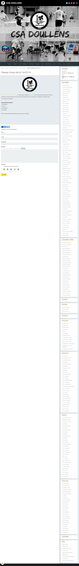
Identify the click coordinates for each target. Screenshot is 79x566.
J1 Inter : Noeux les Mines (67, 131)
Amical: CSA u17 (65, 246)
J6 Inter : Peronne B (66, 115)
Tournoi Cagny (65, 333)
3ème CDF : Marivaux (66, 91)
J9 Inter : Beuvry (65, 160)
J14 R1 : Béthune (65, 474)
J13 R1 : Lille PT (65, 472)
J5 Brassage (64, 372)
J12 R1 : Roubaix (65, 406)
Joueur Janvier (65, 184)
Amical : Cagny (65, 528)
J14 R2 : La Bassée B (66, 204)
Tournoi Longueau (65, 335)
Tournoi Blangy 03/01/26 (67, 380)
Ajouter (4, 174)
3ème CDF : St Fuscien (66, 162)
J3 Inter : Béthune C (66, 89)
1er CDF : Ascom (65, 146)
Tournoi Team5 (65, 283)
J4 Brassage (64, 370)
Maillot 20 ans (65, 554)
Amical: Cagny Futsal (66, 417)
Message (3, 146)
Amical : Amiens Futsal (66, 341)
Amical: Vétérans (65, 483)
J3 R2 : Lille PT (65, 138)
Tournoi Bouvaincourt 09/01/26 (68, 386)
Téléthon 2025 (65, 546)
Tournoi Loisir (65, 558)
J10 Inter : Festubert (66, 170)
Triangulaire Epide (65, 144)
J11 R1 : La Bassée (66, 466)
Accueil (2, 68)
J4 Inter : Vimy (65, 95)
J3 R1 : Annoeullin (65, 382)
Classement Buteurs (66, 140)
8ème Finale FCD (65, 213)
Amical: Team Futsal (66, 291)
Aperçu (23, 148)
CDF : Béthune (65, 505)
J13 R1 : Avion (65, 408)
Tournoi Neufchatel (66, 518)
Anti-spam (3, 164)
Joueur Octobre (65, 107)
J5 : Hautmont (65, 497)
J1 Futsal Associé (65, 270)
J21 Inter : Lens (65, 225)
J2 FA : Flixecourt (65, 186)
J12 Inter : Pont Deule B (66, 178)
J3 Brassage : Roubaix (66, 493)
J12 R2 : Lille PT (65, 180)
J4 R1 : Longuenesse (66, 452)
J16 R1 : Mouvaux (65, 410)
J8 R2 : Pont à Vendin (66, 176)
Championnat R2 (65, 85)
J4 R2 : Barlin (64, 510)
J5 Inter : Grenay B (65, 99)
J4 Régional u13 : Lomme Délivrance (67, 346)
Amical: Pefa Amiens (66, 425)
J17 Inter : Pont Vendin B (67, 211)
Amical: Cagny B (65, 93)
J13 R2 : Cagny (65, 148)
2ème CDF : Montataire (66, 150)
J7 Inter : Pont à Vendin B (67, 135)
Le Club (9, 63)
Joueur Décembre (65, 164)
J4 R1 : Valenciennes (66, 384)
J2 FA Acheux (65, 329)
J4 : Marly (64, 495)
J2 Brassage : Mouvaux (66, 489)
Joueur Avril (64, 229)
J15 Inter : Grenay (65, 200)
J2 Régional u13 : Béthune (67, 339)
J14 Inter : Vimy (65, 192)
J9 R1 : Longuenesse (66, 462)
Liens (64, 63)
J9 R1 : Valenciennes (66, 398)
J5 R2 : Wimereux (65, 514)
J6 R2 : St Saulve (65, 103)
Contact (68, 63)
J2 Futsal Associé (65, 272)
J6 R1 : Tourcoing (65, 390)
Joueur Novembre (65, 123)
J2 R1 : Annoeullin (65, 448)
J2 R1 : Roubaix (65, 378)
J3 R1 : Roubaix (65, 450)
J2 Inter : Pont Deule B (66, 158)
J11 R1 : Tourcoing (66, 402)
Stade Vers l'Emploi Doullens (68, 560)
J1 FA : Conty (64, 166)
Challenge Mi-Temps (66, 419)
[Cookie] (2, 563)
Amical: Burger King (66, 248)
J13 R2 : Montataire (66, 196)
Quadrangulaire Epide (66, 262)
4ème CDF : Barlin (65, 111)
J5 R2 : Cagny (65, 152)
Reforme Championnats (67, 87)
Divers (54, 63)
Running (24, 63)
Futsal (15, 63)
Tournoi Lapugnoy (65, 516)
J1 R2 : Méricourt (65, 501)
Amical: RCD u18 (65, 522)
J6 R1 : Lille (64, 456)
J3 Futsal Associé (65, 276)
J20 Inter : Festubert (66, 223)
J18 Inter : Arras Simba (66, 215)
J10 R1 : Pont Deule (66, 400)
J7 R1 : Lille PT (65, 458)
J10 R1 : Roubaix (65, 464)
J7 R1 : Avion (64, 392)
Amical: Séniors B (65, 485)
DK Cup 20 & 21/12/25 (66, 548)
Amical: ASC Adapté (66, 254)
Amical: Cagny (65, 105)
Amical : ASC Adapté (66, 374)
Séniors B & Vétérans (66, 491)
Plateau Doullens (65, 307)
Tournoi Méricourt (65, 512)
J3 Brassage (64, 366)
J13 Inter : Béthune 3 (66, 190)
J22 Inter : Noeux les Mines (67, 231)
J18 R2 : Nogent (65, 233)
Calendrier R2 (65, 97)
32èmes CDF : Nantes (66, 168)
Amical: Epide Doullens (66, 242)
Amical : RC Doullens (66, 364)
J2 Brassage (64, 362)
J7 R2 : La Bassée (65, 172)
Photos (59, 63)
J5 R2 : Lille (64, 142)
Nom (2, 132)
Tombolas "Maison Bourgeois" (68, 556)
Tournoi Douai (65, 325)
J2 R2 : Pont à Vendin (66, 125)
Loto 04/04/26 (65, 550)
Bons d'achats (48, 63)
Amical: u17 (64, 113)
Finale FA (64, 331)
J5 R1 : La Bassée (65, 454)
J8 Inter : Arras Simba (66, 154)
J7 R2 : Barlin (64, 526)
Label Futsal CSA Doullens (67, 552)
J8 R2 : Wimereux (65, 530)
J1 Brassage (64, 355)
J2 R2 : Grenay (65, 503)
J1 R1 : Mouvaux (65, 376)
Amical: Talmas (65, 256)
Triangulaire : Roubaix (66, 421)
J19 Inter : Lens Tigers (66, 219)
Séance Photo (65, 544)
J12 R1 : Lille (64, 470)
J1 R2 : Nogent (65, 117)
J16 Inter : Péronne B (66, 207)
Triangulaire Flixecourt (66, 274)
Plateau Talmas (65, 309)
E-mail (2, 137)
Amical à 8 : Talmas (66, 287)
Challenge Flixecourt (66, 368)
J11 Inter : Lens (65, 174)
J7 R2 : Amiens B (65, 119)
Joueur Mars (64, 217)
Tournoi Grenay (65, 289)
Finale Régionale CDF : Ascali (67, 129)
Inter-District (64, 127)
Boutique (37, 63)
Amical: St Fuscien (66, 121)
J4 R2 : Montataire (66, 156)
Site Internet (3, 141)
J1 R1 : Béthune (65, 446)
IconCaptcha (11, 171)
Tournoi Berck (65, 268)
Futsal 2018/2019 (14, 68)
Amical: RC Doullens (66, 252)
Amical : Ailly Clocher (66, 194)
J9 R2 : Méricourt (65, 532)
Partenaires (31, 63)
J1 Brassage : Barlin (66, 487)
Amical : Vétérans (65, 404)
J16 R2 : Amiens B (65, 221)
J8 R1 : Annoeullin (65, 396)
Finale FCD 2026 (65, 235)
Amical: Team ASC (66, 293)
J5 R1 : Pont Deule (65, 388)
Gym (20, 63)
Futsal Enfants (23, 68)
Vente (42, 63)
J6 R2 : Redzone (65, 520)
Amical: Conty (65, 101)
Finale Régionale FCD (66, 202)
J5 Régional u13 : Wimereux (67, 348)
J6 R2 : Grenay (65, 524)
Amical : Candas (65, 394)
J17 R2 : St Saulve (65, 227)
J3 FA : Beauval (65, 188)
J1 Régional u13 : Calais (67, 337)
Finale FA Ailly (65, 198)
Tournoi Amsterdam (66, 295)
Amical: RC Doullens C (66, 244)
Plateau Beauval (65, 327)
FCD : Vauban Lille (65, 133)
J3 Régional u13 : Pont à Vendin (68, 343)
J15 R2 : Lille (64, 209)
